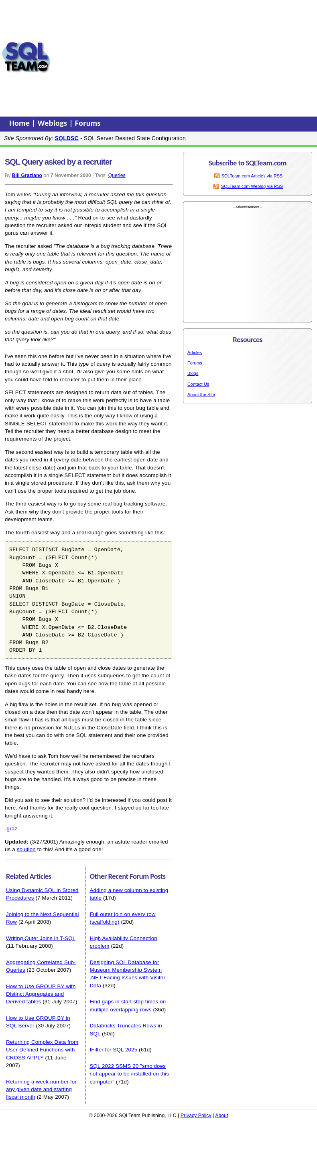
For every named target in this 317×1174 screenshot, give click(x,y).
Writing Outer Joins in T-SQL (40, 938)
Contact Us (198, 384)
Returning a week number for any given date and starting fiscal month (41, 1089)
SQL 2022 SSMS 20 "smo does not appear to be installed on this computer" (129, 1074)
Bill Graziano (27, 175)
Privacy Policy (196, 1115)
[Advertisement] (184, 57)
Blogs (192, 373)
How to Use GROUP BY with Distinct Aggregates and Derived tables (40, 994)
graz (12, 829)
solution (26, 849)
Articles (194, 352)
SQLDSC (67, 138)
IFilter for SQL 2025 (113, 1050)
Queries (117, 175)
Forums (88, 123)
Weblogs (53, 123)
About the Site (201, 394)
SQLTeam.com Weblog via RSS (252, 186)
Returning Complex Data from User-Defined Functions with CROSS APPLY (42, 1050)
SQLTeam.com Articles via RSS (252, 175)
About (221, 1115)
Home (20, 123)
